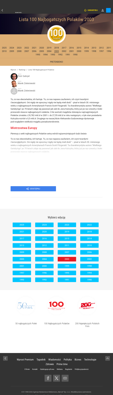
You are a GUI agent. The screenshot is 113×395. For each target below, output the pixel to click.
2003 (56, 51)
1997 (101, 51)
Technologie (90, 349)
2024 (11, 47)
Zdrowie (50, 353)
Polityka (68, 349)
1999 (86, 51)
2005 (41, 51)
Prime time (62, 353)
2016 (71, 47)
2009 (11, 51)
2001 (71, 51)
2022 (26, 47)
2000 (79, 51)
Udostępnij (82, 177)
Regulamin (68, 359)
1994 (45, 54)
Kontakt (34, 359)
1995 (38, 54)
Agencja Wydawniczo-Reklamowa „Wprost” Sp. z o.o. (52, 381)
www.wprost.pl (60, 389)
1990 (75, 54)
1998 (94, 51)
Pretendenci (56, 61)
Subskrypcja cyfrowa (47, 359)
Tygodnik (41, 349)
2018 (56, 47)
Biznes (78, 349)
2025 (4, 47)
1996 (109, 51)
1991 (67, 54)
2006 (34, 51)
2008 (19, 51)
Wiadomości (54, 349)
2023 (19, 47)
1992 (60, 54)
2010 (4, 51)
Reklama (60, 359)
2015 (79, 47)
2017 (64, 47)
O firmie (27, 359)
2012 (101, 47)
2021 (34, 47)
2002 (64, 51)
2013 (94, 47)
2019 (49, 47)
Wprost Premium (25, 349)
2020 (41, 47)
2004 (49, 51)
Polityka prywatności (82, 359)
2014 (86, 47)
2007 (26, 51)
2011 (109, 47)
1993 (52, 54)
